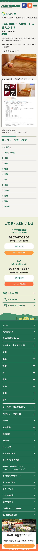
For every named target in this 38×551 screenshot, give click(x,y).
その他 (7, 206)
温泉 (6, 195)
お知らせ (7, 147)
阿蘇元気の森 (8, 331)
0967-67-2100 (19, 237)
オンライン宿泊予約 (19, 284)
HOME (5, 325)
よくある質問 (13, 293)
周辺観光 (6, 434)
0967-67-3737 (19, 268)
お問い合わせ (19, 246)
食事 (6, 185)
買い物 (7, 190)
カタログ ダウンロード (12, 475)
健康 (6, 168)
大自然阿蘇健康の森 (11, 338)
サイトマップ (8, 488)
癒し (4, 34)
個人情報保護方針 (10, 514)
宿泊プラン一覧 (9, 453)
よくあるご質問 (9, 482)
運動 (6, 163)
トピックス (7, 447)
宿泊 (6, 201)
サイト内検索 (13, 299)
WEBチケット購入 (19, 253)
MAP (24, 6)
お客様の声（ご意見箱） (17, 305)
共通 (6, 158)
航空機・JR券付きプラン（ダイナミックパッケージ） (14, 468)
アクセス (6, 420)
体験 (6, 174)
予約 (30, 6)
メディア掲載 (9, 152)
